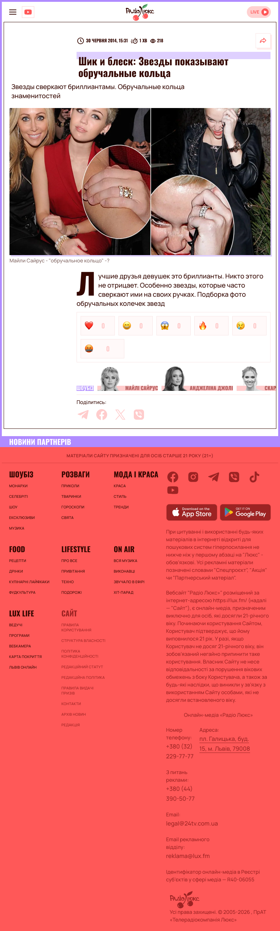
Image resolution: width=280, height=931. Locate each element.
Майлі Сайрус (141, 388)
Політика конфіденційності (79, 654)
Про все (69, 560)
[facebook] (101, 414)
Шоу (13, 506)
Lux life (21, 613)
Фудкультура (22, 592)
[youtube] (172, 490)
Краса (120, 485)
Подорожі (71, 592)
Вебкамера (20, 646)
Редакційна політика (83, 677)
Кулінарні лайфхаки (29, 581)
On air (124, 549)
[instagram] (193, 477)
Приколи (70, 485)
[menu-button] (12, 12)
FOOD (17, 549)
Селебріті (18, 496)
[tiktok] (254, 477)
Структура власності (83, 640)
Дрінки (16, 571)
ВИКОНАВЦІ (124, 571)
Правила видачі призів (77, 690)
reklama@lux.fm (188, 856)
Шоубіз (85, 388)
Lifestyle (75, 549)
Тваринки (71, 496)
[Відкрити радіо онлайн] (259, 12)
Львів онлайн (23, 667)
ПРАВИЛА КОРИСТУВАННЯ (76, 627)
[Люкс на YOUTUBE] (28, 12)
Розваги (75, 474)
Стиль (120, 496)
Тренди (121, 506)
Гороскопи (72, 506)
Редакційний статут (82, 666)
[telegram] (83, 414)
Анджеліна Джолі (211, 388)
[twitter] (120, 414)
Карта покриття (25, 656)
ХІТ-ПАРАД (123, 592)
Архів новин (73, 714)
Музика (16, 528)
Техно (67, 581)
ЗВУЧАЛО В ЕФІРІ (129, 581)
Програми (19, 635)
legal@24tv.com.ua (192, 823)
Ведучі (16, 624)
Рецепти (17, 560)
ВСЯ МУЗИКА (125, 560)
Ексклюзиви (22, 517)
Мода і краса (136, 474)
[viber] (138, 414)
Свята (67, 517)
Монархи (18, 485)
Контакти (71, 703)
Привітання (73, 571)
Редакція (70, 724)
